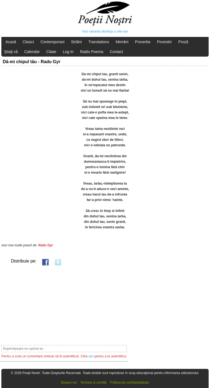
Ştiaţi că (11, 51)
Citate (51, 51)
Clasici (28, 42)
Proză (183, 42)
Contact (116, 51)
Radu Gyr (45, 245)
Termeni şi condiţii (93, 382)
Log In (68, 51)
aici (91, 356)
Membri (122, 42)
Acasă (10, 42)
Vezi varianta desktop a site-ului (105, 31)
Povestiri (164, 42)
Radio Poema (91, 51)
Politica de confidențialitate (129, 382)
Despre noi (69, 382)
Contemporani (52, 42)
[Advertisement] (64, 305)
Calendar (32, 51)
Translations (98, 42)
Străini (76, 42)
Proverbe (143, 42)
